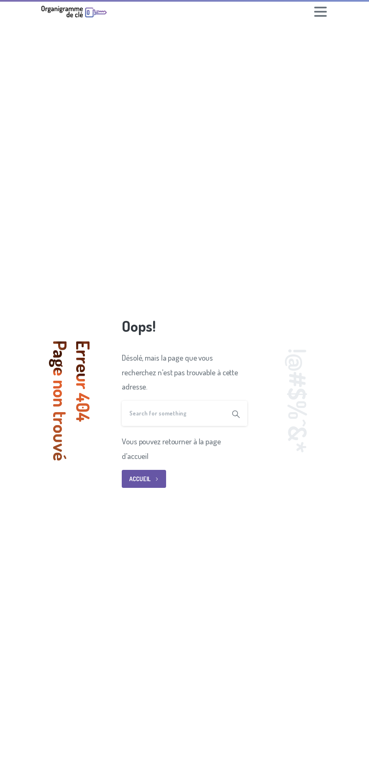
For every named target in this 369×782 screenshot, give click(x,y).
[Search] (173, 413)
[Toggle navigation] (320, 12)
